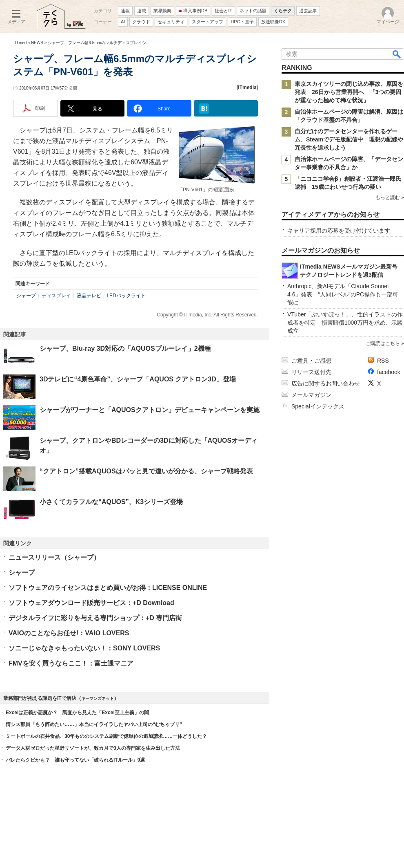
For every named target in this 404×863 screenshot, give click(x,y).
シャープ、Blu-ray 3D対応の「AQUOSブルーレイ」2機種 (125, 348)
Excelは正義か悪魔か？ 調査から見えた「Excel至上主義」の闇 (77, 712)
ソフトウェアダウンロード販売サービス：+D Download (91, 602)
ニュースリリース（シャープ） (54, 557)
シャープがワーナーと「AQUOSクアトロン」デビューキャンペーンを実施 (150, 409)
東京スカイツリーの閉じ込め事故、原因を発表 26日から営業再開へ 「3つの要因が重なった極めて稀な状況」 (349, 92)
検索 (397, 54)
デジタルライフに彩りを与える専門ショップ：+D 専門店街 (95, 617)
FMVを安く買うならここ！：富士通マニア (71, 663)
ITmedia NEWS (29, 42)
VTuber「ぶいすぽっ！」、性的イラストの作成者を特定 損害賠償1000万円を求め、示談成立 (345, 322)
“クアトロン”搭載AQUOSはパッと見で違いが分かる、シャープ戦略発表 (146, 471)
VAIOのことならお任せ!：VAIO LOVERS (69, 633)
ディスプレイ (56, 295)
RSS (383, 360)
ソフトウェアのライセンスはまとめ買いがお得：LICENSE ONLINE (108, 587)
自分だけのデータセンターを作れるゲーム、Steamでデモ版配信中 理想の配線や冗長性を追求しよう (349, 139)
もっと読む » (389, 197)
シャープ (26, 295)
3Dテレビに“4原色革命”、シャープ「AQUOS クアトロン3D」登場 (138, 379)
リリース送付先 (311, 372)
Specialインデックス (317, 406)
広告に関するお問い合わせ (325, 383)
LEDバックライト (126, 295)
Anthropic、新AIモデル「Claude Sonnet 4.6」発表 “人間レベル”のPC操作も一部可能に (342, 294)
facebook (388, 372)
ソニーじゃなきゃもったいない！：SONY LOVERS (84, 648)
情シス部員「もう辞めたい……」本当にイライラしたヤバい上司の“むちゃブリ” (94, 724)
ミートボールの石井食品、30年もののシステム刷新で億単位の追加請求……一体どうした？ (106, 736)
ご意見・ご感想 (311, 360)
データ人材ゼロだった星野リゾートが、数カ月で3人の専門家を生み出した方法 (93, 748)
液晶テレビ (89, 295)
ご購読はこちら (383, 343)
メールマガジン (311, 395)
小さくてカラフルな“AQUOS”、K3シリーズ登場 (111, 501)
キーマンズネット (97, 698)
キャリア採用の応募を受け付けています (338, 230)
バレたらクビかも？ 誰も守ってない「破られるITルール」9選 (75, 760)
